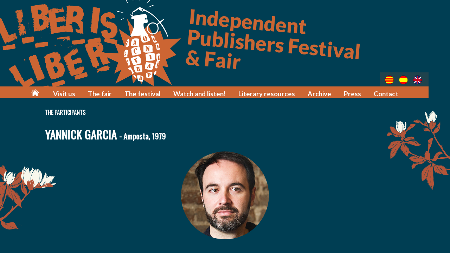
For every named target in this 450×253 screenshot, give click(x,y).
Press (355, 92)
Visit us (85, 92)
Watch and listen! (212, 92)
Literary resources (275, 92)
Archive (324, 92)
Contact (387, 92)
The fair (118, 92)
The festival (158, 92)
